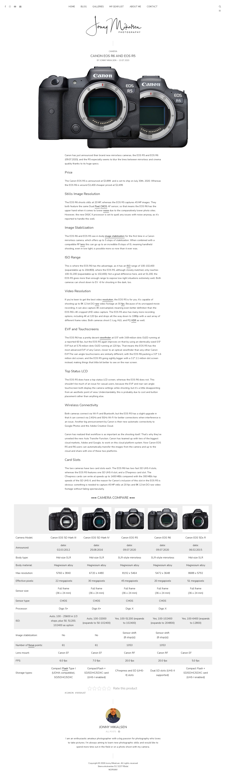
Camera (113, 51)
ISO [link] (129, 265)
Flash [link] (65, 668)
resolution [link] (107, 299)
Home (72, 6)
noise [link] (106, 210)
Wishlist (81, 693)
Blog (84, 6)
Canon (70, 693)
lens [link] (82, 244)
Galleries (98, 6)
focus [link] (31, 645)
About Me (135, 6)
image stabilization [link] (115, 236)
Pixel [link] (97, 206)
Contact (152, 6)
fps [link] (123, 303)
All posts (111, 731)
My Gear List (116, 6)
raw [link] (97, 303)
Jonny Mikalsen (108, 60)
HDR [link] (133, 320)
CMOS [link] (103, 206)
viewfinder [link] (105, 337)
